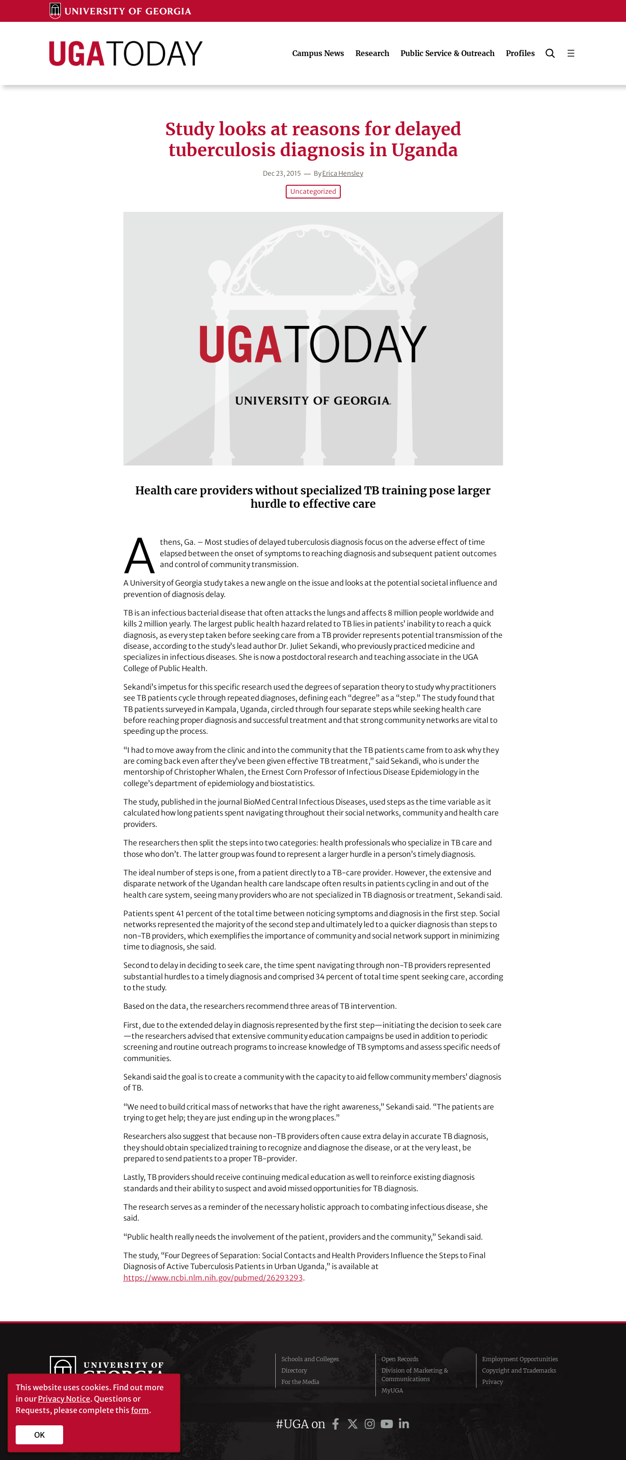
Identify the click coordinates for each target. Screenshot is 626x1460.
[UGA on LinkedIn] (404, 1424)
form (140, 1410)
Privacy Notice (64, 1398)
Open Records (400, 1359)
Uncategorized (313, 192)
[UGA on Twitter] (354, 1424)
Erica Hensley (342, 174)
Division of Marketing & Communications (415, 1375)
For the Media (300, 1381)
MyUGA (392, 1390)
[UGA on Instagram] (371, 1424)
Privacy (492, 1381)
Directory (294, 1370)
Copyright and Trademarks (519, 1370)
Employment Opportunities (520, 1359)
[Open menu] (571, 53)
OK (39, 1435)
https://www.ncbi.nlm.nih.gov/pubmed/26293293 (213, 1277)
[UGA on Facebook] (337, 1424)
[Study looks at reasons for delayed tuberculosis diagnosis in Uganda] (313, 338)
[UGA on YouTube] (388, 1424)
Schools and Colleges (310, 1359)
